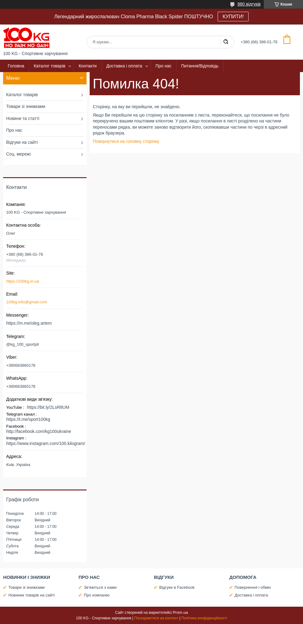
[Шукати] (225, 42)
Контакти (87, 65)
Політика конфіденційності (204, 618)
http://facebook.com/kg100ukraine (38, 431)
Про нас (164, 65)
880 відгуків (249, 4)
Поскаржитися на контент (156, 618)
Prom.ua (180, 612)
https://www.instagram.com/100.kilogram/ (45, 443)
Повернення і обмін (253, 587)
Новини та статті (22, 118)
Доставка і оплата (124, 65)
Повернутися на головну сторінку (126, 141)
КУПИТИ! (233, 16)
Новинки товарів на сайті (31, 595)
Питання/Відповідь (200, 65)
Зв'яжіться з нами (100, 587)
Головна (16, 65)
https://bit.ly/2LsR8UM (48, 407)
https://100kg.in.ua (22, 281)
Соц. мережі (18, 154)
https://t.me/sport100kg (28, 419)
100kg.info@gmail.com (26, 302)
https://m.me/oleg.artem (29, 323)
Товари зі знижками (25, 106)
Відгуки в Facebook (177, 587)
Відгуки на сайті (22, 142)
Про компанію (97, 595)
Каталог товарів (49, 65)
